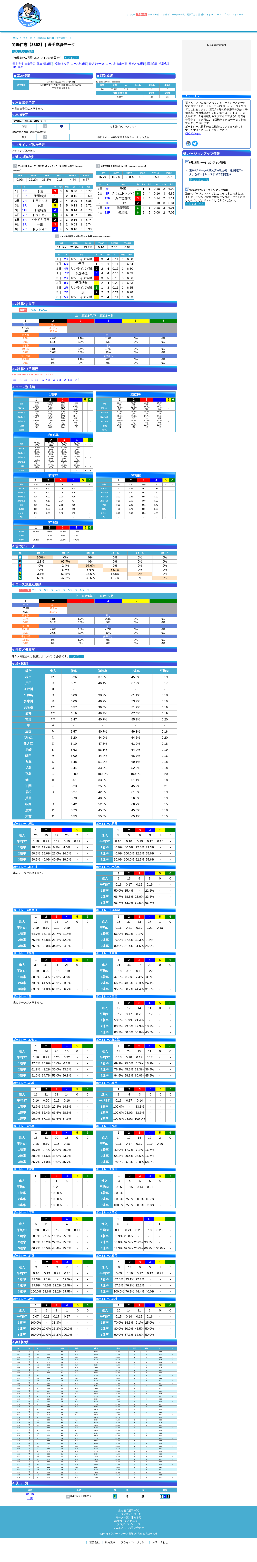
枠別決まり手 (61, 63)
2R (66, 259)
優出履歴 (17, 67)
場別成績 (151, 63)
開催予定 (191, 14)
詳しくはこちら (199, 179)
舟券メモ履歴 (137, 63)
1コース (17, 379)
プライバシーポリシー (134, 1542)
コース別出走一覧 (116, 63)
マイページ (237, 14)
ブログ (227, 14)
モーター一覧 (178, 14)
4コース (50, 379)
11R (25, 210)
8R (107, 188)
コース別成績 (79, 63)
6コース (73, 379)
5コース (61, 379)
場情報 (201, 14)
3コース (39, 379)
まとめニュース (213, 14)
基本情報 (17, 63)
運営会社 (94, 1542)
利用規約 (110, 1542)
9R (25, 196)
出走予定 (30, 63)
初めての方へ (193, 133)
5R (66, 297)
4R (25, 191)
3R (25, 205)
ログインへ (71, 57)
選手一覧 (141, 14)
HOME (15, 38)
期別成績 (164, 63)
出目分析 (165, 14)
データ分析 (153, 14)
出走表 (132, 14)
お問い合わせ (136, 1527)
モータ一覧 (122, 1517)
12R (107, 198)
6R (25, 219)
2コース (28, 379)
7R (25, 200)
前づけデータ (96, 63)
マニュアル (119, 1527)
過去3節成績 (44, 63)
